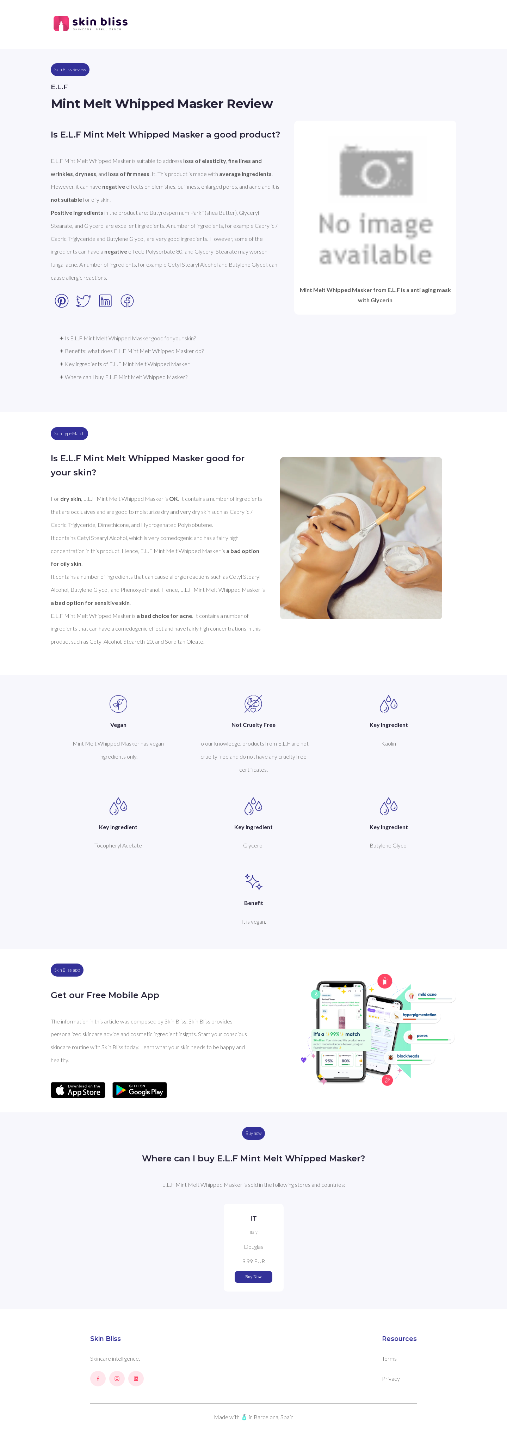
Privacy (391, 1378)
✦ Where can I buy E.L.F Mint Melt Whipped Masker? (123, 376)
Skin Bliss (105, 1339)
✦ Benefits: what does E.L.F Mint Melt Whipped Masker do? (131, 350)
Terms (389, 1358)
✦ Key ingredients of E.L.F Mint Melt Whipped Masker (124, 363)
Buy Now (253, 1276)
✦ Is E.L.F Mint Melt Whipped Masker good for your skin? (127, 338)
